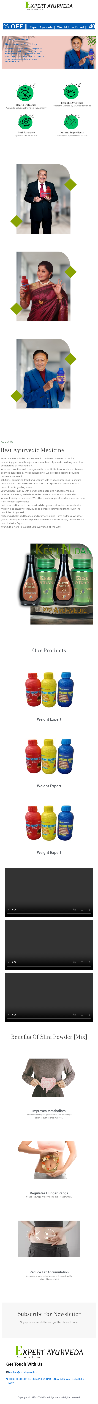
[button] (49, 16)
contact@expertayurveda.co (23, 1372)
